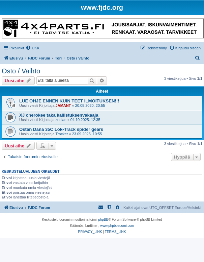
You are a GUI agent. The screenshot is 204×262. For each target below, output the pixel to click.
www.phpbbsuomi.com (117, 226)
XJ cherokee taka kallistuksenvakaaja (58, 115)
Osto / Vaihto (21, 71)
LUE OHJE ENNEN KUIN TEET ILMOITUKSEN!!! (69, 100)
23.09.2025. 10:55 (87, 134)
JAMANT (63, 105)
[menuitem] (32, 48)
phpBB (103, 219)
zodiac (61, 120)
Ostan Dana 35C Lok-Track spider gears (61, 129)
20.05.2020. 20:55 (90, 105)
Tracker (62, 134)
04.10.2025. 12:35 (85, 120)
